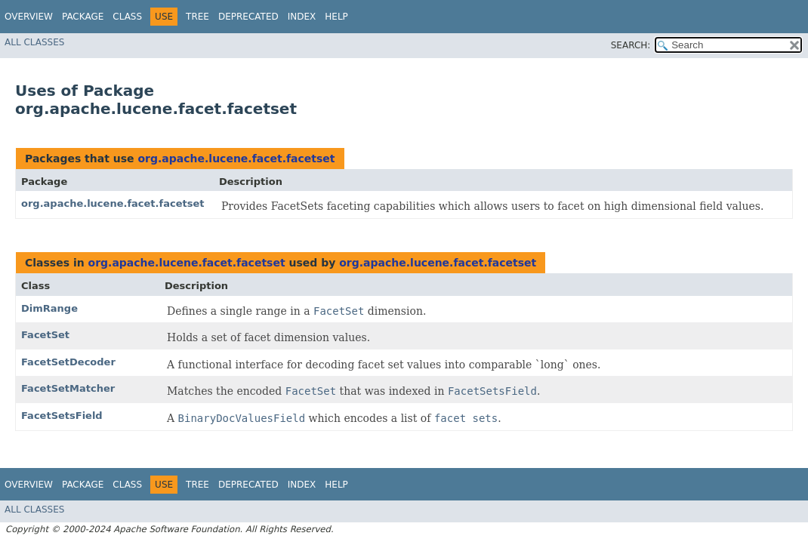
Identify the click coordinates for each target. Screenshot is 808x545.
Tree (197, 16)
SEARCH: (631, 45)
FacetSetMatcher (68, 388)
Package (82, 16)
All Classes (34, 42)
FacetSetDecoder (68, 362)
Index (302, 16)
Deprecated (248, 16)
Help (336, 16)
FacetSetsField (62, 415)
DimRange (49, 308)
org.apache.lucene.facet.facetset (236, 158)
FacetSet (45, 334)
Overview (29, 16)
